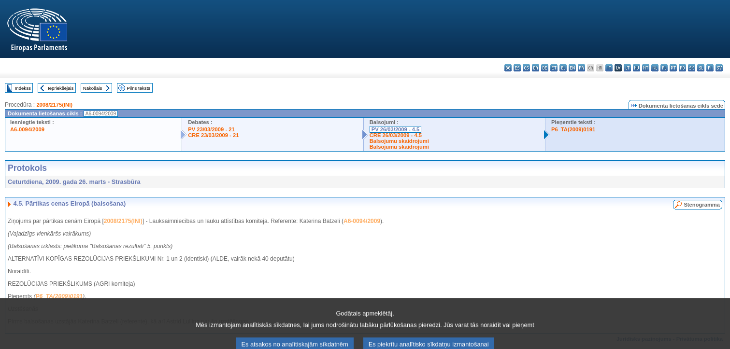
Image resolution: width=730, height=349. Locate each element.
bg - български (508, 67)
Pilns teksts (139, 88)
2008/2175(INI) (54, 105)
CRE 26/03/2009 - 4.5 (396, 135)
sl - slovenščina (700, 67)
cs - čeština (526, 67)
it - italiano (609, 67)
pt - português (673, 67)
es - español (517, 67)
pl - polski (664, 67)
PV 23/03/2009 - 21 (211, 129)
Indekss (23, 88)
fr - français (581, 67)
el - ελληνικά (563, 67)
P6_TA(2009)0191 (573, 129)
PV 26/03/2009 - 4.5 (396, 129)
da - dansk (535, 67)
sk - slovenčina (691, 67)
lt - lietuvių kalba (627, 67)
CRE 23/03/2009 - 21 (213, 135)
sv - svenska (719, 67)
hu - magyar (636, 67)
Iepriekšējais (60, 88)
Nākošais (92, 88)
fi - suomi (710, 67)
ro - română (682, 67)
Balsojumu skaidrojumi (399, 141)
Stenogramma (702, 205)
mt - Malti (645, 67)
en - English (572, 67)
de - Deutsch (544, 67)
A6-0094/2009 (27, 129)
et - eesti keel (554, 67)
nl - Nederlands (654, 67)
